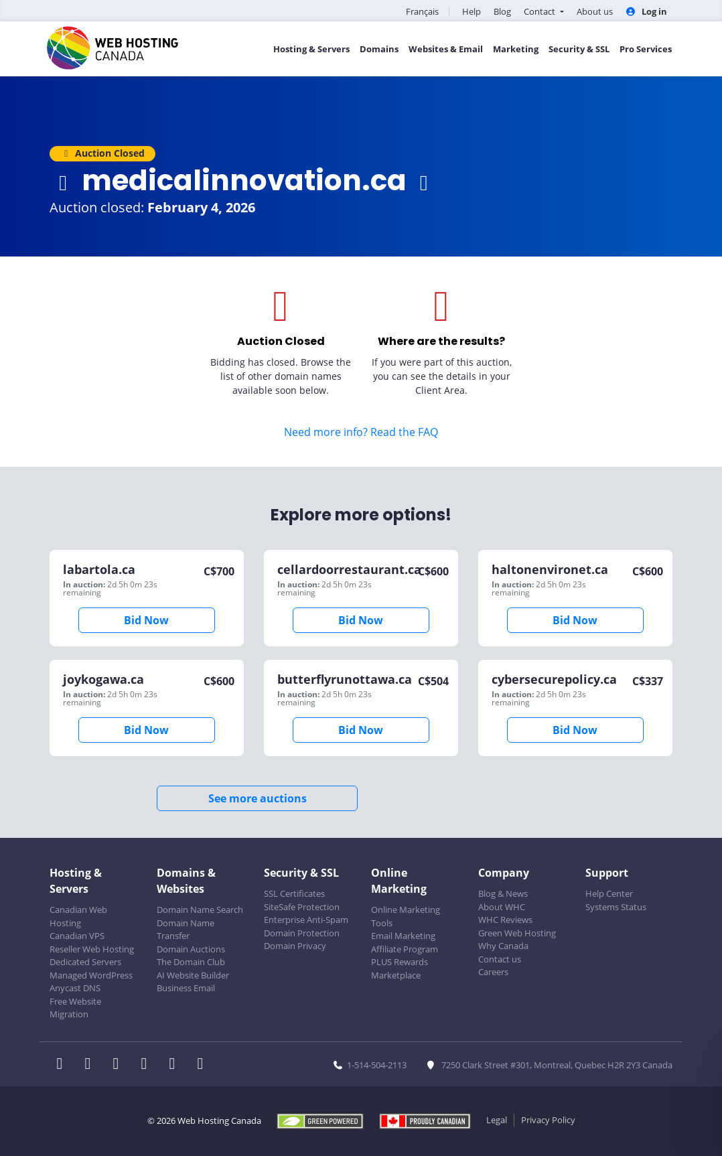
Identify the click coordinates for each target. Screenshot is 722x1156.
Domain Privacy (295, 946)
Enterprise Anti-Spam (306, 920)
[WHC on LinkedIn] (120, 1065)
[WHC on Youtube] (176, 1065)
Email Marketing (403, 936)
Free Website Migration (75, 1008)
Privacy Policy (548, 1120)
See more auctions (257, 798)
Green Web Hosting (517, 933)
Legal (496, 1120)
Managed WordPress (91, 975)
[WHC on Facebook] (64, 1065)
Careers (493, 972)
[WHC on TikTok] (203, 1065)
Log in (646, 11)
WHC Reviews (505, 920)
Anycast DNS (75, 988)
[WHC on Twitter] (92, 1065)
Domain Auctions (191, 949)
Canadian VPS (77, 936)
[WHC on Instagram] (148, 1065)
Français (422, 11)
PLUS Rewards (399, 962)
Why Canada (503, 946)
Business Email (186, 988)
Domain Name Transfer (185, 929)
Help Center (609, 893)
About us (595, 11)
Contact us (499, 959)
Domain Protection (302, 933)
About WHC (501, 907)
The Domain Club (191, 962)
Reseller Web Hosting (92, 949)
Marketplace (396, 975)
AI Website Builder (193, 975)
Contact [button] (540, 11)
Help (471, 11)
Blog (502, 11)
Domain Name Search (200, 910)
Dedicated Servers (85, 962)
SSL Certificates (294, 893)
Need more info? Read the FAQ (361, 432)
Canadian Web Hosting (78, 916)
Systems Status (615, 907)
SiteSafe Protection (302, 907)
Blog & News (503, 893)
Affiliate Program (404, 949)
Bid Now (146, 620)
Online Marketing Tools (405, 916)
